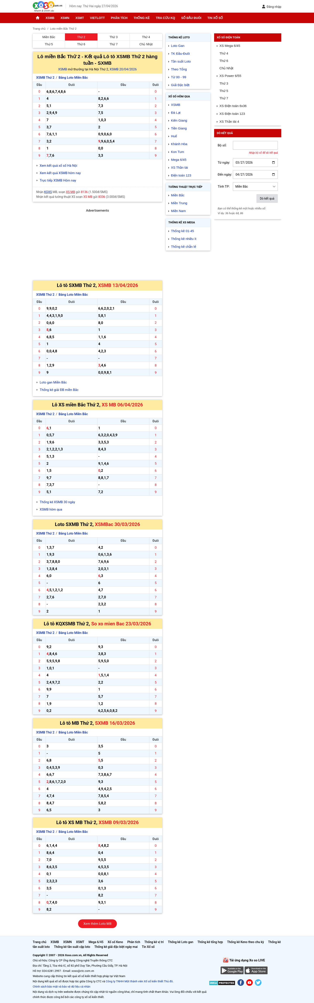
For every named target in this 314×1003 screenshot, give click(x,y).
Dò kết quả (267, 198)
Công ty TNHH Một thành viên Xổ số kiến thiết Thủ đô (139, 981)
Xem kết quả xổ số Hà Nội (58, 166)
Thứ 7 (113, 44)
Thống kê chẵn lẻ (183, 246)
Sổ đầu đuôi (191, 18)
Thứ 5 (49, 44)
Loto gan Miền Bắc (53, 382)
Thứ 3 (113, 37)
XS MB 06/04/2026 (122, 404)
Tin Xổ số (215, 18)
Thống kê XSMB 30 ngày (57, 502)
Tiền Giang (179, 128)
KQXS (48, 192)
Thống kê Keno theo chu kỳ (245, 942)
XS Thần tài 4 (229, 121)
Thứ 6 (81, 44)
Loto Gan (177, 46)
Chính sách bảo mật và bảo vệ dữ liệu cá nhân (61, 986)
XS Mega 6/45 (229, 46)
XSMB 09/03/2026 (119, 822)
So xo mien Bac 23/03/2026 (121, 623)
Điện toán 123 (181, 175)
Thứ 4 (146, 37)
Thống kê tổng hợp (210, 942)
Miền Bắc (48, 37)
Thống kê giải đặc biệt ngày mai (116, 947)
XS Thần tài (179, 167)
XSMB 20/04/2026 (123, 69)
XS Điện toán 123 (232, 113)
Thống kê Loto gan (180, 942)
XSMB (50, 18)
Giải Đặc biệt (180, 85)
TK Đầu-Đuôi (180, 53)
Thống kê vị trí (154, 942)
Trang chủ (39, 942)
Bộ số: (222, 145)
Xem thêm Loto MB (97, 924)
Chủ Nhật (146, 44)
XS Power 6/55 (230, 76)
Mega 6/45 (178, 159)
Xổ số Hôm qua (179, 96)
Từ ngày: (224, 163)
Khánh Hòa (179, 144)
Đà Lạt (176, 112)
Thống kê (142, 18)
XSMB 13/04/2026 (118, 285)
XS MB (70, 192)
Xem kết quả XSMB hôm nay (60, 173)
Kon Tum (177, 152)
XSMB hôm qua (51, 509)
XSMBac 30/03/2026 (117, 524)
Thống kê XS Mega (181, 222)
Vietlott (97, 18)
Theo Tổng (179, 69)
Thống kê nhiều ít (183, 239)
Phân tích (119, 18)
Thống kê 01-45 (182, 231)
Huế (174, 136)
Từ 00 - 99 (178, 77)
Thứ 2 (81, 37)
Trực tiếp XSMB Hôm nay (58, 180)
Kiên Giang (179, 120)
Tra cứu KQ (165, 18)
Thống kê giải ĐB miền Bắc (59, 390)
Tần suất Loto (181, 61)
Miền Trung (179, 203)
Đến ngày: (225, 175)
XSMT (79, 18)
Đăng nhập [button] (271, 6)
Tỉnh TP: (224, 186)
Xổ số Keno (115, 942)
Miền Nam (178, 211)
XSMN (64, 18)
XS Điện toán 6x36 (233, 106)
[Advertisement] (97, 243)
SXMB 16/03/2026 (115, 723)
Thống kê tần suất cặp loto (72, 947)
